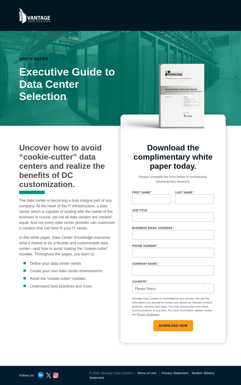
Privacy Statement (148, 314)
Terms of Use (146, 373)
